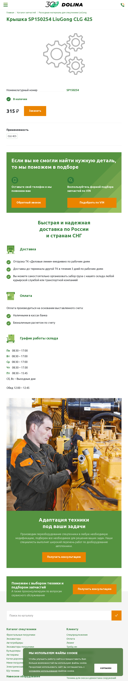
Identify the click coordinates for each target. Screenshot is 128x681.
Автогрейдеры (14, 642)
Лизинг (70, 642)
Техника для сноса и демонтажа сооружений (91, 678)
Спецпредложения (77, 634)
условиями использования (43, 671)
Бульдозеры (13, 650)
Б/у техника (12, 670)
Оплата (70, 638)
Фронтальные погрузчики (20, 634)
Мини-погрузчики (16, 662)
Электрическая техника (19, 666)
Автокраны (12, 654)
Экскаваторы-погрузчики (20, 646)
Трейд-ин (71, 646)
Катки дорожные (15, 658)
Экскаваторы (13, 638)
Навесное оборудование (23, 676)
